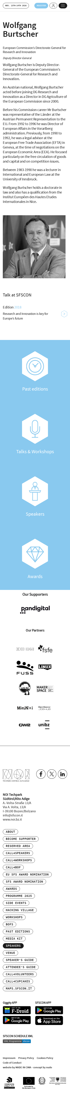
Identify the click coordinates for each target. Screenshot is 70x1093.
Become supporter (21, 839)
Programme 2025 (19, 896)
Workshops (14, 917)
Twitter (51, 774)
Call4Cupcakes (18, 981)
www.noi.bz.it (12, 820)
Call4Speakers (18, 853)
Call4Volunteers (20, 974)
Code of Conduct (12, 1062)
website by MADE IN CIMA (17, 1067)
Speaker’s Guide (20, 960)
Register (41, 5)
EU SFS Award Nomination (27, 874)
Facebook (41, 774)
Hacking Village (20, 910)
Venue (10, 953)
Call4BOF (13, 867)
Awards (35, 559)
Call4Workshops (19, 860)
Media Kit (14, 938)
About (10, 832)
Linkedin (62, 774)
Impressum (9, 1058)
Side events (16, 903)
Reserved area (18, 846)
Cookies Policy (45, 1058)
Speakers (35, 496)
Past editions (35, 371)
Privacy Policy (26, 1058)
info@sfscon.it (13, 815)
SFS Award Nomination (24, 881)
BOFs (9, 924)
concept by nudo (42, 1067)
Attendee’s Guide (21, 967)
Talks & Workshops (35, 434)
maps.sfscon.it (19, 988)
